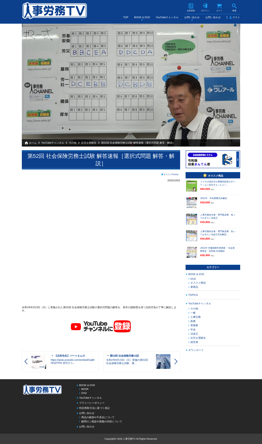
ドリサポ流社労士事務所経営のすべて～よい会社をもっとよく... (217, 183)
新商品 (194, 286)
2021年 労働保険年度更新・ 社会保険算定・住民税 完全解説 (217, 249)
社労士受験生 (88, 142)
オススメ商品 (198, 282)
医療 (193, 321)
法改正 (194, 333)
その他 (72, 142)
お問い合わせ (192, 17)
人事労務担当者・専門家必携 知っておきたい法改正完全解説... (217, 233)
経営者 (194, 342)
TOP (125, 17)
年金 (193, 329)
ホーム (33, 142)
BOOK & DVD (142, 17)
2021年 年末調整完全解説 (213, 198)
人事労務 (195, 316)
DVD (193, 278)
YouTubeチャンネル (167, 17)
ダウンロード (196, 350)
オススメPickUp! (171, 174)
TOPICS (193, 294)
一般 (193, 312)
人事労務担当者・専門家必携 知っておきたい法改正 (217, 216)
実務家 (194, 325)
